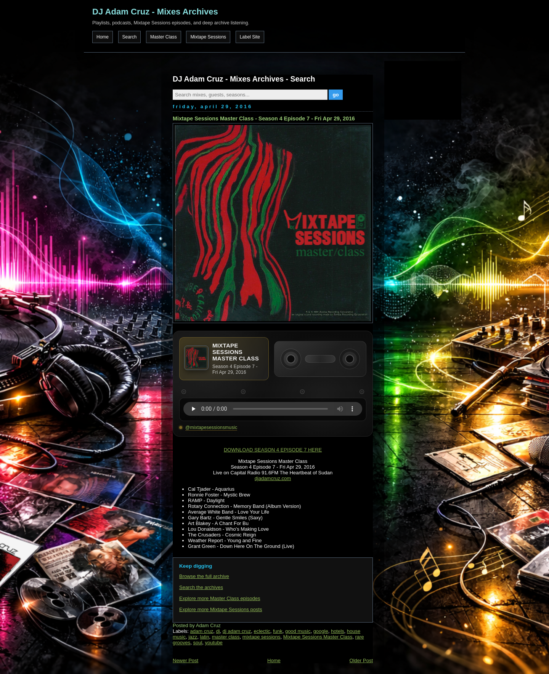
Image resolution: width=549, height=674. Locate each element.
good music (297, 631)
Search (129, 37)
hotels (337, 631)
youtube (214, 642)
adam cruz (202, 631)
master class (226, 637)
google (320, 631)
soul (197, 642)
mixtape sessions (261, 637)
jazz (192, 637)
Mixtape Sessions (208, 37)
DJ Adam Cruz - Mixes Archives (155, 11)
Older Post (361, 660)
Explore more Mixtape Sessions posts (220, 609)
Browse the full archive (204, 576)
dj (218, 631)
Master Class (163, 37)
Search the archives (201, 587)
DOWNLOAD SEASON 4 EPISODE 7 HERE (273, 450)
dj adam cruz (237, 631)
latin (204, 637)
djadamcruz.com (273, 478)
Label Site (250, 37)
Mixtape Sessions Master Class (317, 637)
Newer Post (185, 660)
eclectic (262, 631)
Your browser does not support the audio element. (272, 409)
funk (278, 631)
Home (102, 37)
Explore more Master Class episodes (219, 598)
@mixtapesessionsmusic (211, 427)
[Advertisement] (422, 89)
